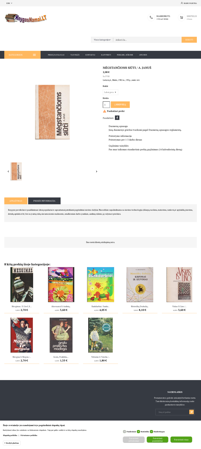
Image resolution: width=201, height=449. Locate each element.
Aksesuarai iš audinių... (61, 306)
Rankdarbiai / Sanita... (100, 306)
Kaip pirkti (106, 55)
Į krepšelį (120, 104)
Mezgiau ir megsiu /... (22, 357)
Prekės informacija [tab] (44, 200)
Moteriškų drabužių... (140, 306)
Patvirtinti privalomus (134, 439)
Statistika (145, 431)
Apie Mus (143, 55)
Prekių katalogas (56, 55)
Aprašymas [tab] (15, 200)
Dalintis (117, 117)
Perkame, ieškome (125, 55)
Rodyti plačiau (12, 443)
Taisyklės (75, 55)
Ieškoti (189, 39)
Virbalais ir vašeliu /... (100, 357)
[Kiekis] (106, 104)
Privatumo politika (29, 435)
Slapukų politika (10, 435)
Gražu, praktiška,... (61, 357)
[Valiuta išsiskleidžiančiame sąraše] (10, 3)
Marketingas (159, 431)
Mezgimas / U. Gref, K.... (22, 306)
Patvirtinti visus (181, 439)
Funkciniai (131, 431)
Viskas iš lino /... (179, 306)
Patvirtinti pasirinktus (157, 439)
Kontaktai (90, 55)
